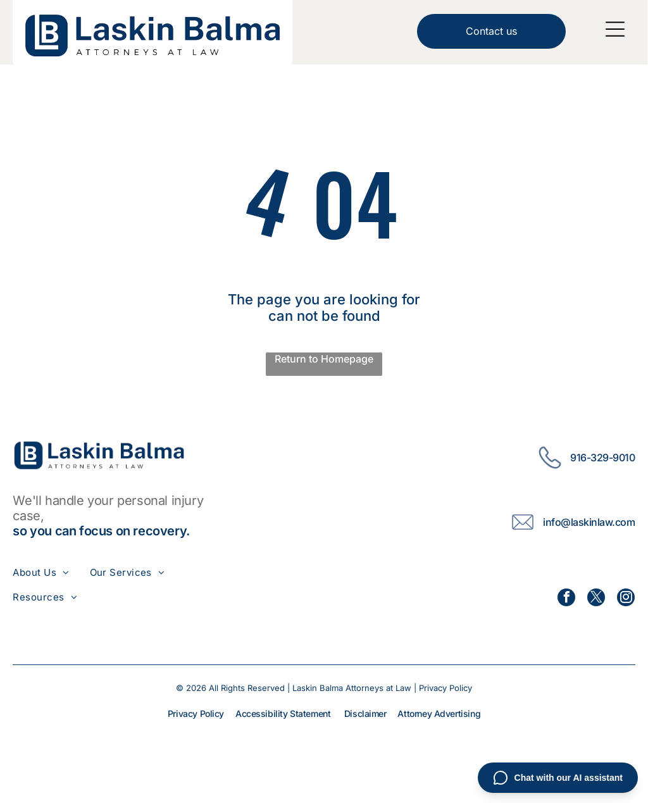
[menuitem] (51, 572)
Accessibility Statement (282, 713)
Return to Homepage (324, 358)
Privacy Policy (445, 688)
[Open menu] (615, 29)
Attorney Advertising (438, 713)
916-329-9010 (602, 457)
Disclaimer (365, 713)
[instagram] (626, 598)
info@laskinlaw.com (589, 522)
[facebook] (566, 598)
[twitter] (596, 598)
